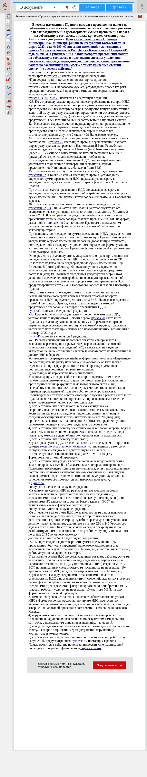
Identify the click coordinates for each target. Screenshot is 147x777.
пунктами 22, (37, 175)
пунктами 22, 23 (39, 208)
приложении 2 (55, 222)
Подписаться (109, 665)
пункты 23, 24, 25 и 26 (43, 98)
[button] (5, 6)
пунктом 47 (79, 641)
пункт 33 (34, 310)
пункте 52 (38, 483)
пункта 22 (54, 76)
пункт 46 (34, 336)
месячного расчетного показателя (63, 446)
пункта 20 (56, 142)
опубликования (90, 648)
